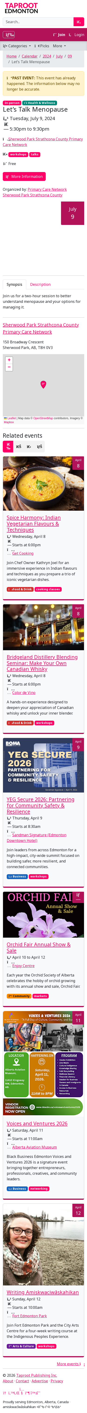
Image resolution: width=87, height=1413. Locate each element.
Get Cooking (22, 553)
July (59, 56)
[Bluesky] (33, 1392)
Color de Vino (23, 692)
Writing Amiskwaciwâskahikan (43, 1292)
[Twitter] (10, 1392)
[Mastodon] (27, 1392)
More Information (24, 176)
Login (76, 34)
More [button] (58, 45)
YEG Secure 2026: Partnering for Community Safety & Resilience (40, 805)
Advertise (40, 1381)
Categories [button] (15, 45)
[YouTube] (21, 1392)
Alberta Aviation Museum (34, 1147)
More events (70, 1363)
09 (70, 56)
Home (11, 56)
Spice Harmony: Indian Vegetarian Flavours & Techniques (34, 523)
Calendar (30, 56)
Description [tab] (40, 284)
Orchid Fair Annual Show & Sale (39, 947)
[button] (9, 360)
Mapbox (9, 422)
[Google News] (5, 1392)
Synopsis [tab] (14, 284)
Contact (22, 1381)
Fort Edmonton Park (29, 1315)
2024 (47, 56)
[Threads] (38, 1392)
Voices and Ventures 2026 (37, 1123)
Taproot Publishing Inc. (36, 1375)
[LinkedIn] (16, 1392)
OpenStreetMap (43, 418)
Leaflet (10, 418)
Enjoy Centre (23, 965)
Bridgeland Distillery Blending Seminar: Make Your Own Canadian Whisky (42, 662)
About (8, 1381)
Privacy (57, 1381)
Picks (42, 45)
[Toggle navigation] (9, 34)
